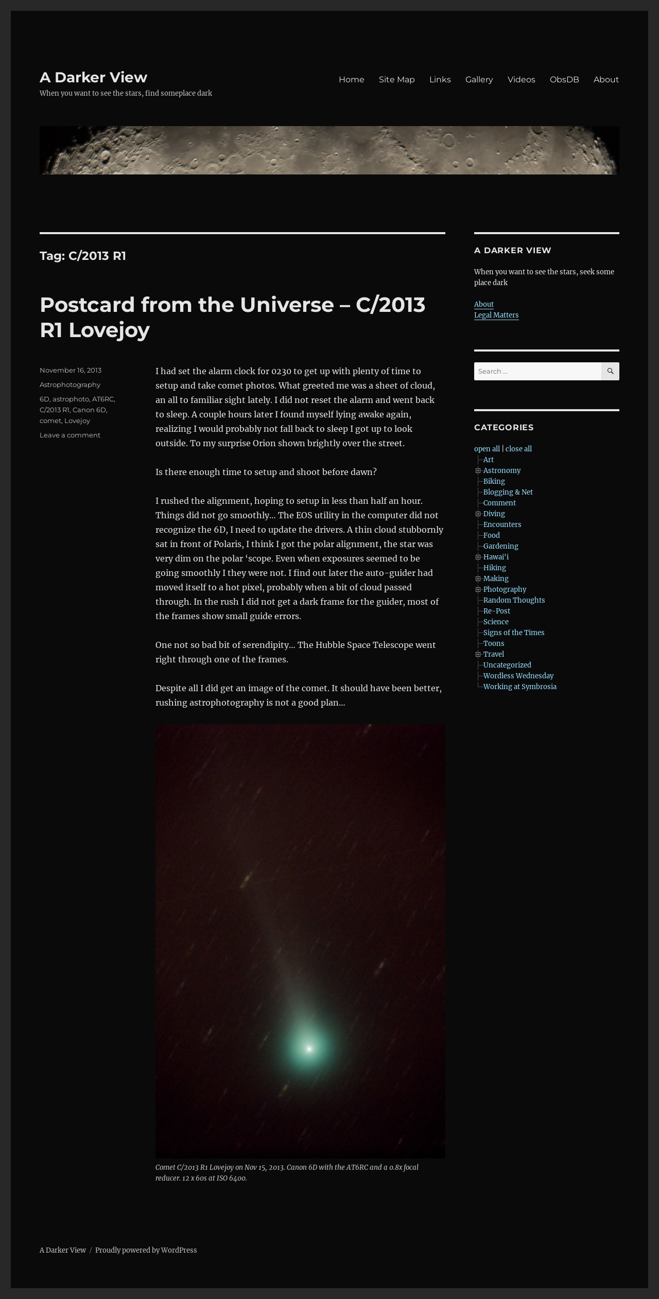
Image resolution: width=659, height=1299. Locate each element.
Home (352, 79)
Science (496, 622)
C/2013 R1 (55, 410)
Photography (504, 589)
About (606, 79)
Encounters (502, 524)
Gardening (500, 546)
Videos (521, 79)
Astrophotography (70, 384)
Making (496, 578)
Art (488, 459)
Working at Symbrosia (520, 686)
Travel (493, 654)
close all (519, 449)
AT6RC (103, 399)
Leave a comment (70, 435)
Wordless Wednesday (518, 676)
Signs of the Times (514, 632)
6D (44, 399)
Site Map (397, 79)
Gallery (479, 79)
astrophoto (71, 399)
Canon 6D (89, 410)
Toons (494, 643)
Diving (494, 514)
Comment (499, 503)
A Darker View (93, 77)
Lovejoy (77, 420)
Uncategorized (507, 665)
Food (491, 535)
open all (487, 449)
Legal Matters (496, 315)
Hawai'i (496, 557)
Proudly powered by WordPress (146, 1250)
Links (440, 79)
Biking (494, 481)
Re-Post (496, 611)
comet (50, 420)
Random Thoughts (514, 600)
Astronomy (502, 470)
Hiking (494, 568)
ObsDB (564, 79)
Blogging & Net (508, 492)
